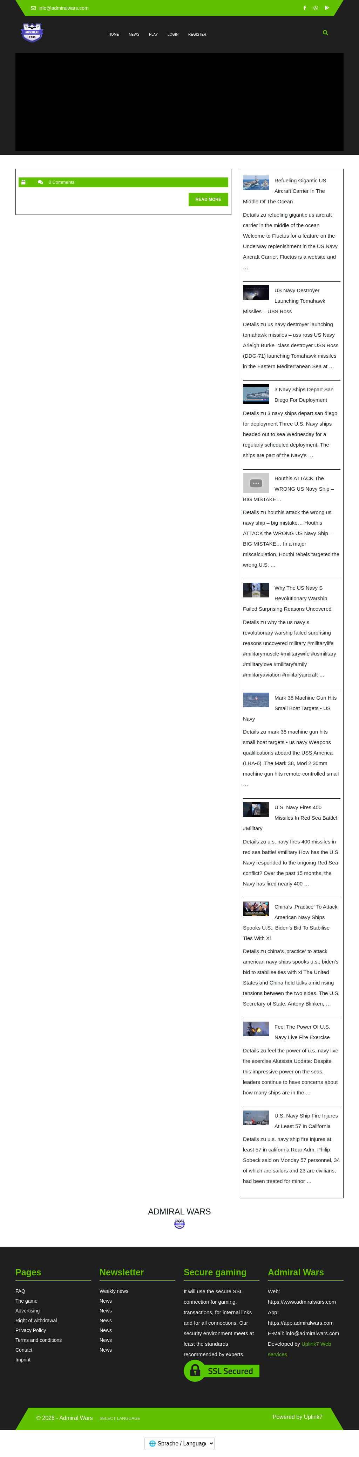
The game (26, 1301)
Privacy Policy (30, 1330)
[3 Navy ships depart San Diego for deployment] (256, 394)
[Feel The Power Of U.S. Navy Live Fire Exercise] (256, 1029)
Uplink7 (313, 1417)
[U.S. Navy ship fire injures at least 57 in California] (256, 1118)
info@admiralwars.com (60, 8)
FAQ (20, 1291)
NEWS (134, 34)
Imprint (23, 1360)
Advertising (27, 1311)
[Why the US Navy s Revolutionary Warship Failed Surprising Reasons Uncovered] (256, 590)
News (106, 1301)
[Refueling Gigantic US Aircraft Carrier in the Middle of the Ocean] (256, 182)
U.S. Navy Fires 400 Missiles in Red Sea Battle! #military (290, 817)
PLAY (153, 34)
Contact (23, 1350)
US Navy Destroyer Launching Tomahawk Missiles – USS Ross (284, 300)
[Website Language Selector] (120, 1419)
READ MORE (212, 201)
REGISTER (197, 34)
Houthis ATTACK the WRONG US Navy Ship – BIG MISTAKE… (288, 488)
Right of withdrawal (36, 1320)
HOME (114, 34)
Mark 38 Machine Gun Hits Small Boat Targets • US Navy (290, 708)
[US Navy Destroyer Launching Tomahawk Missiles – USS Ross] (256, 292)
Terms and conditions (38, 1340)
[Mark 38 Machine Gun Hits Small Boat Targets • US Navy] (256, 700)
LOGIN (173, 34)
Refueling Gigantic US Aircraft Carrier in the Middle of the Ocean (284, 190)
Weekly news (114, 1291)
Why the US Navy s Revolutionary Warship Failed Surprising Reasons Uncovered (287, 598)
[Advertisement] (179, 102)
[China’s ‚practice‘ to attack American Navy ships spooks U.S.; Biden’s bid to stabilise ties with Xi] (256, 909)
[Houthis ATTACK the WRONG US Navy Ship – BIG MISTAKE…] (256, 483)
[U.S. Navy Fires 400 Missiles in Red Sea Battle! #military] (256, 809)
